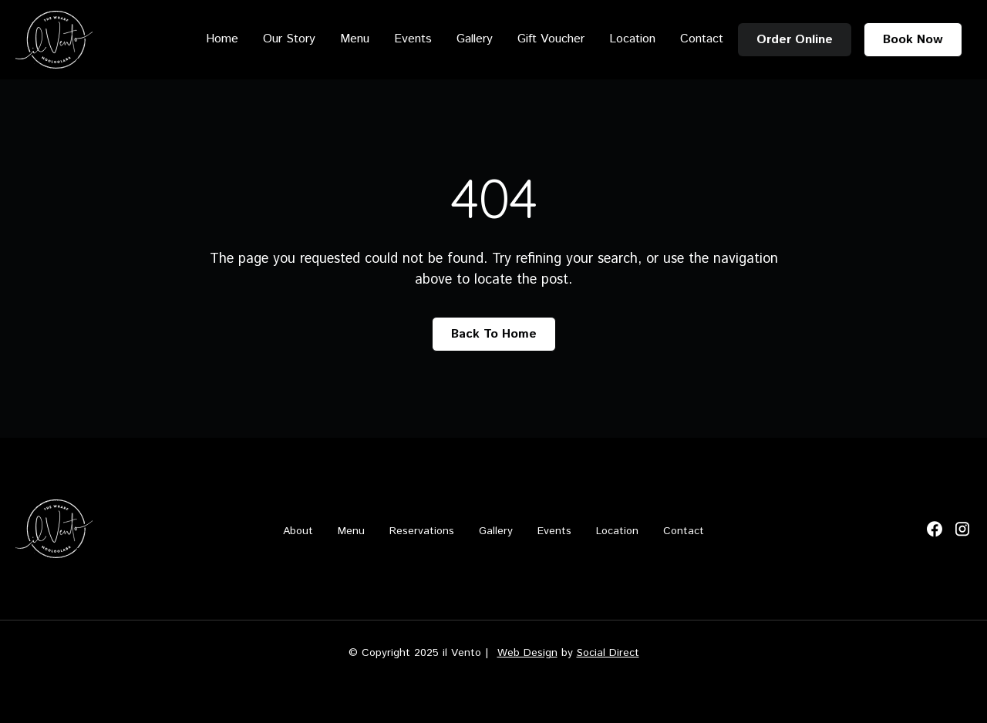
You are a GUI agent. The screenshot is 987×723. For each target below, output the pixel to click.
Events (413, 39)
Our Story (289, 39)
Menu (354, 39)
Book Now (913, 40)
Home (222, 39)
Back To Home (494, 334)
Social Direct (608, 653)
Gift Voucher (550, 39)
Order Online (794, 40)
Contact (701, 39)
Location (632, 39)
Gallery (474, 39)
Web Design (527, 653)
